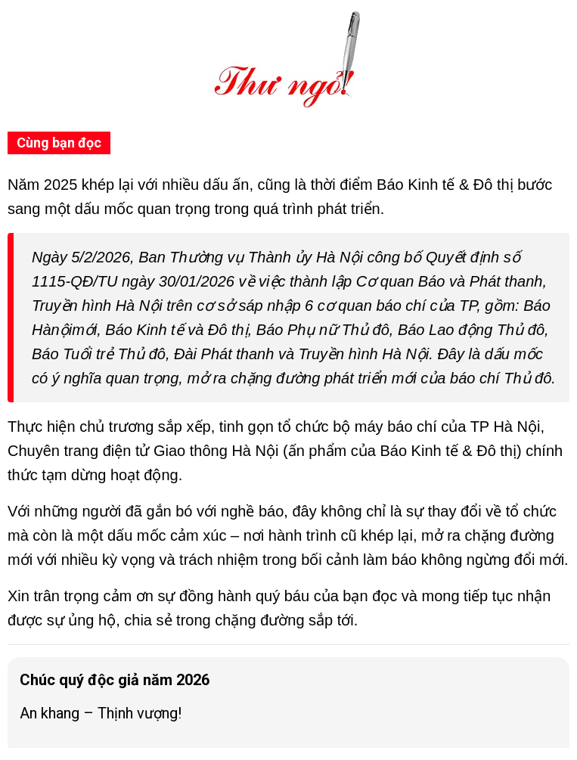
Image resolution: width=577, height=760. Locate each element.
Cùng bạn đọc (59, 142)
